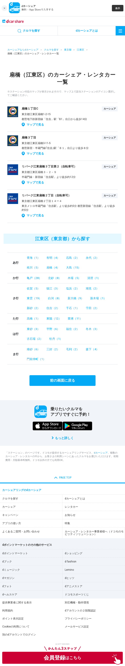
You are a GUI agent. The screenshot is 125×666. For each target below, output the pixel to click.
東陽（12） (53, 318)
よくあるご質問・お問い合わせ (21, 531)
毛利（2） (72, 349)
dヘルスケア (9, 594)
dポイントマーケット (15, 553)
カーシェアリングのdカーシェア (21, 490)
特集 (67, 523)
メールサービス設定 (77, 626)
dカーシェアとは (75, 498)
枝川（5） (33, 267)
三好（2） (53, 349)
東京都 (67, 49)
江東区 (80, 49)
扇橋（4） (53, 267)
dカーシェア (101, 452)
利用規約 (7, 610)
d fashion (70, 561)
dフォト (7, 586)
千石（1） (72, 308)
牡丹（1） (55, 338)
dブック (7, 561)
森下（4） (92, 349)
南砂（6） (33, 349)
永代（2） (92, 257)
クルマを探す (51, 49)
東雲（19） (34, 298)
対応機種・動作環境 (77, 602)
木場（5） (74, 278)
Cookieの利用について (15, 626)
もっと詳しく (64, 438)
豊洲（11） (75, 318)
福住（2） (72, 329)
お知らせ (70, 515)
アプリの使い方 (11, 523)
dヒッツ (69, 578)
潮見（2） (92, 288)
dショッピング (73, 553)
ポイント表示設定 (13, 618)
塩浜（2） (72, 288)
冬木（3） (92, 329)
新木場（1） (98, 298)
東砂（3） (33, 329)
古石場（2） (35, 338)
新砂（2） (33, 308)
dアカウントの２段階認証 (80, 610)
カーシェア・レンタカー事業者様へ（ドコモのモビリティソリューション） (94, 533)
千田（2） (92, 308)
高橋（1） (33, 318)
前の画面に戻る (62, 380)
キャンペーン (10, 515)
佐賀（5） (33, 288)
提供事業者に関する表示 (17, 602)
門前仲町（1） (36, 359)
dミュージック (11, 569)
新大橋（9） (76, 298)
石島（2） (72, 257)
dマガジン (8, 578)
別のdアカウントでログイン (19, 634)
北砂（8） (54, 278)
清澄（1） (93, 278)
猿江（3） (53, 288)
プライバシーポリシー (78, 618)
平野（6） (53, 329)
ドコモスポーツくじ (77, 594)
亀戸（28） (34, 278)
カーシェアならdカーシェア (22, 49)
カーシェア (9, 506)
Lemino (69, 569)
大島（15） (73, 267)
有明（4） (53, 257)
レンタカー (71, 506)
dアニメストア (73, 586)
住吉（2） (53, 308)
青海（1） (33, 257)
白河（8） (54, 298)
